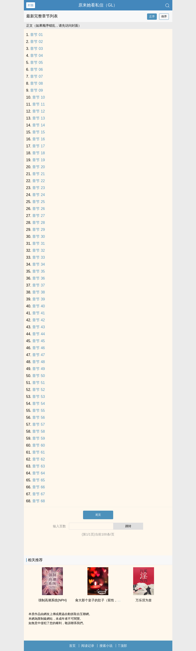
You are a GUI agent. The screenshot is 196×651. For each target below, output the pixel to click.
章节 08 (36, 83)
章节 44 (38, 334)
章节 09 (36, 90)
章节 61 (38, 452)
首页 (72, 646)
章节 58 (38, 431)
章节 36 (38, 278)
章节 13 (38, 118)
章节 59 (38, 438)
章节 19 (38, 160)
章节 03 (36, 49)
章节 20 (38, 167)
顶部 (122, 646)
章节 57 (38, 424)
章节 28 (38, 223)
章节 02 (36, 42)
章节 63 (38, 466)
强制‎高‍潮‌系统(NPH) (52, 600)
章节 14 (38, 125)
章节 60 (38, 445)
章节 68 (38, 501)
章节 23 (38, 188)
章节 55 (38, 411)
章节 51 (38, 383)
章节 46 (38, 348)
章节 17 (38, 146)
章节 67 (38, 494)
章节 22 (38, 181)
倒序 (164, 16)
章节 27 (38, 216)
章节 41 (38, 313)
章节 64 (38, 473)
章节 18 (38, 153)
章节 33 (38, 257)
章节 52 (38, 390)
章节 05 (36, 62)
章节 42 (38, 320)
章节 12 (38, 111)
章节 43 (38, 327)
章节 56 (38, 417)
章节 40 (38, 306)
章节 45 (38, 341)
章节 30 (38, 236)
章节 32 (38, 250)
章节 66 (38, 487)
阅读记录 (87, 646)
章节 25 (38, 202)
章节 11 (38, 104)
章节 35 (38, 271)
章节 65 (38, 480)
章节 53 (38, 397)
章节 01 (36, 35)
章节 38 (38, 292)
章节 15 (38, 132)
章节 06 (36, 69)
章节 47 (38, 355)
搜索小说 (106, 646)
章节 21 (38, 174)
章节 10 (38, 97)
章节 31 (38, 243)
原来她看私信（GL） (97, 5)
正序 (152, 16)
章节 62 (38, 459)
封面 (31, 5)
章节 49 (38, 369)
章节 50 (38, 376)
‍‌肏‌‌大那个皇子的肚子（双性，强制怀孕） (104, 600)
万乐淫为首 (143, 600)
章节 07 (36, 76)
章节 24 (38, 195)
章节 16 (38, 139)
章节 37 (38, 285)
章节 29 (38, 230)
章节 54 (38, 404)
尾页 (98, 514)
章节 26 (38, 209)
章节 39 (38, 299)
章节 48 (38, 362)
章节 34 (38, 264)
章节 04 (36, 56)
